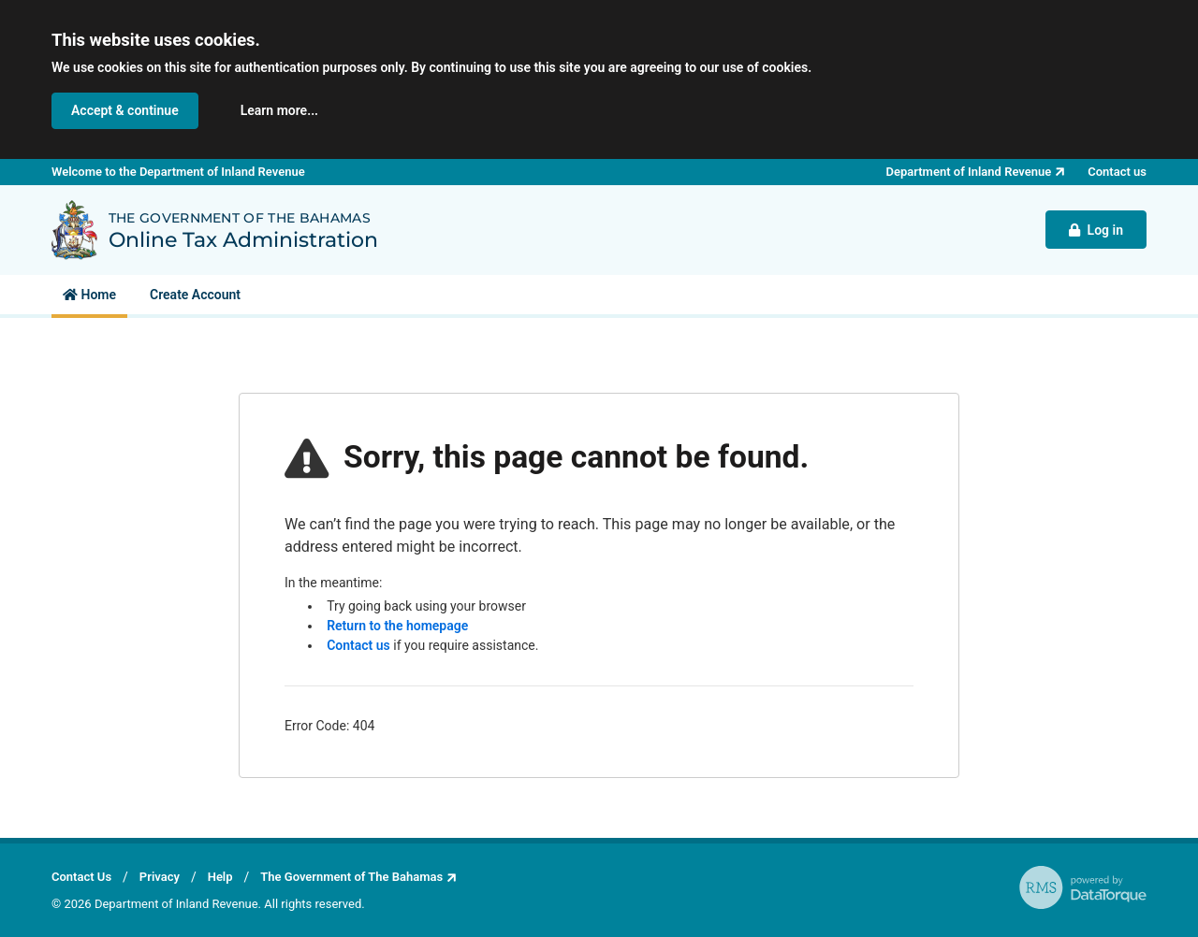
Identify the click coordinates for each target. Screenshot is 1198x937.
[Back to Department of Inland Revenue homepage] (74, 230)
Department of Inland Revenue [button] (969, 172)
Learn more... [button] (279, 110)
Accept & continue (125, 110)
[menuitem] (89, 294)
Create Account (195, 294)
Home (89, 294)
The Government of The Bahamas (351, 877)
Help (220, 877)
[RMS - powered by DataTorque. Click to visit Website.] (1083, 887)
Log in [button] (1096, 230)
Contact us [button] (1117, 172)
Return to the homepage (397, 625)
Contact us (358, 645)
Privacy (159, 877)
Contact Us (81, 877)
